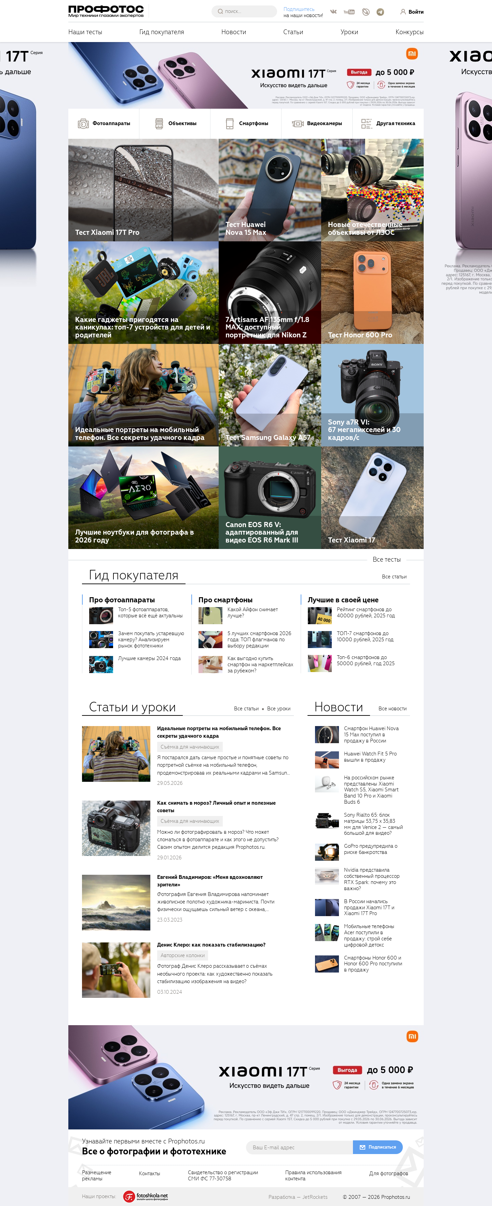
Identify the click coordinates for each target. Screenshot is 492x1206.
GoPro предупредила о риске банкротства (370, 849)
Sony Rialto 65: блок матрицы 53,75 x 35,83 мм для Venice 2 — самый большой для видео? (373, 824)
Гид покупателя (161, 32)
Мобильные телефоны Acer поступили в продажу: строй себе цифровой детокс (369, 935)
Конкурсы (410, 32)
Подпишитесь (299, 9)
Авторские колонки (183, 955)
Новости (233, 32)
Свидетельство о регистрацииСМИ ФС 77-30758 (223, 1176)
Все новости (393, 708)
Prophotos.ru (395, 1197)
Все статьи (394, 576)
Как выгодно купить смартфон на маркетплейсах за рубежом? (260, 664)
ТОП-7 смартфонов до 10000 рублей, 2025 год (365, 636)
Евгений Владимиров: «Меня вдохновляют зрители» (209, 881)
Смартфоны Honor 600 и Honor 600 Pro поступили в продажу (373, 964)
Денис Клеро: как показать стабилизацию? (211, 944)
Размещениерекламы (96, 1176)
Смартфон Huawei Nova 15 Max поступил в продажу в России (371, 734)
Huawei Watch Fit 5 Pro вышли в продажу (370, 756)
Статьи (293, 32)
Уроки (349, 32)
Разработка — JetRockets (298, 1197)
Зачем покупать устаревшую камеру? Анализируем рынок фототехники (151, 639)
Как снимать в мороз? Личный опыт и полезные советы (216, 807)
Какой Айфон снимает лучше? (252, 612)
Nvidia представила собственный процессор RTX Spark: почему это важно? (372, 879)
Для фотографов (388, 1174)
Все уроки (278, 708)
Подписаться (382, 1147)
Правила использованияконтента (313, 1176)
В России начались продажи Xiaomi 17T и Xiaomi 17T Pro (369, 907)
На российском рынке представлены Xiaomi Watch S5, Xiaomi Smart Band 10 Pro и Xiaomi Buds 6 (371, 789)
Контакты (149, 1174)
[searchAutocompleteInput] (246, 11)
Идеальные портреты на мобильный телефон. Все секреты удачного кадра (219, 732)
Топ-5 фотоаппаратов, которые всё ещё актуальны (150, 612)
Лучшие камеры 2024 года (149, 658)
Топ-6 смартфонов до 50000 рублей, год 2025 (366, 660)
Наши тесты (85, 32)
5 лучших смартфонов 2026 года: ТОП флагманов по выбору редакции (259, 639)
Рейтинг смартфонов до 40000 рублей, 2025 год (366, 612)
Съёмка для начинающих (190, 746)
